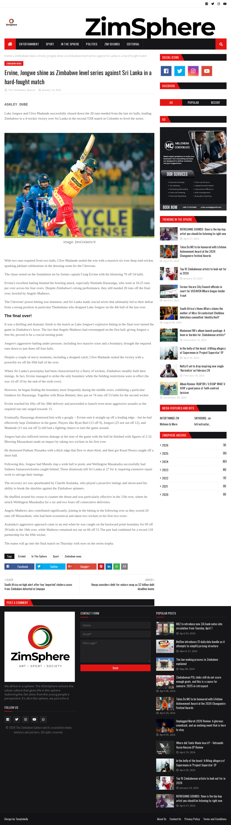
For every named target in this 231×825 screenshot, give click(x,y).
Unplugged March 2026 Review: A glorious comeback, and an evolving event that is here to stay (201, 725)
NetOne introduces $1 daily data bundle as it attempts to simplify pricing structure (200, 643)
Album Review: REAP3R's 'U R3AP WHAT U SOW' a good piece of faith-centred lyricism (202, 388)
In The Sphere (39, 556)
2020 (194, 494)
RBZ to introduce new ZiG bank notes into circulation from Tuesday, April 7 (199, 626)
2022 (194, 478)
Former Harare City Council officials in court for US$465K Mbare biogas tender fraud (202, 291)
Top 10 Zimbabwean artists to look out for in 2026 (203, 271)
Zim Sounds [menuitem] (112, 44)
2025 (194, 453)
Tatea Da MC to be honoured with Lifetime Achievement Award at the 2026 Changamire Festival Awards (203, 251)
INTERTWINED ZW (169, 418)
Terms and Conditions (215, 819)
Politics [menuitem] (91, 44)
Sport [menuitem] (50, 44)
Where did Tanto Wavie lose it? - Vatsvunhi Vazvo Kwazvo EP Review (199, 745)
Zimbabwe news (25, 56)
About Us (161, 819)
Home (8, 56)
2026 (194, 445)
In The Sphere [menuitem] (70, 44)
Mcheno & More (168, 424)
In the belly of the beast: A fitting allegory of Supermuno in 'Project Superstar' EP (202, 350)
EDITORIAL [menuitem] (133, 44)
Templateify (22, 819)
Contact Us (175, 819)
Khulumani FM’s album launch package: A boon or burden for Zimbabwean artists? (202, 332)
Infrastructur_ (202, 424)
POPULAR (193, 102)
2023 (194, 470)
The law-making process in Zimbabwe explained (197, 661)
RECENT (215, 102)
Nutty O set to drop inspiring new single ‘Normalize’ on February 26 (202, 368)
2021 (194, 486)
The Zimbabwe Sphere (22, 90)
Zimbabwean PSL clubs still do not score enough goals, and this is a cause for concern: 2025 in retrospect (198, 681)
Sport (56, 556)
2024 (194, 461)
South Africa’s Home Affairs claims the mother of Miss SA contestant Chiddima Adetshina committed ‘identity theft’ (202, 312)
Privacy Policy (192, 819)
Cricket (22, 556)
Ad (171, 102)
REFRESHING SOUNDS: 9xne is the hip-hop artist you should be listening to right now (203, 231)
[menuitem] (10, 44)
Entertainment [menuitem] (29, 44)
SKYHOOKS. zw (202, 418)
